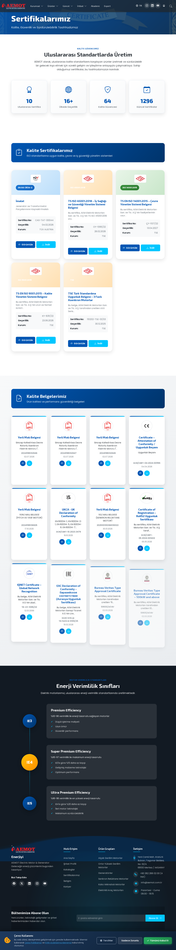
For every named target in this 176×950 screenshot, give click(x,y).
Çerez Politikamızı (33, 943)
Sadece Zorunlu (130, 941)
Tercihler (106, 941)
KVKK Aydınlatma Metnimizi (58, 943)
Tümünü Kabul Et (158, 941)
